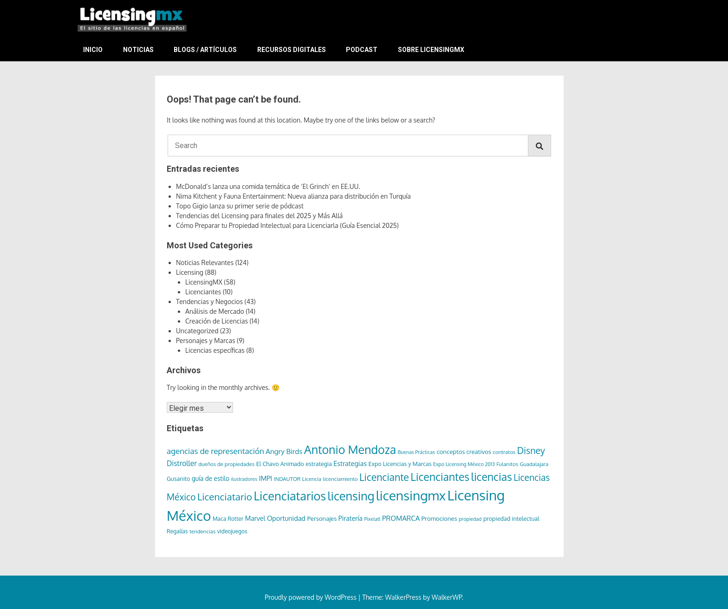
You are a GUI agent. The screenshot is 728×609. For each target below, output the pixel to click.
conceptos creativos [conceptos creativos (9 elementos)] (463, 451)
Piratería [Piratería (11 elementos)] (350, 518)
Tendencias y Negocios (209, 301)
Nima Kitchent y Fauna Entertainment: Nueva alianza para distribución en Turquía (293, 196)
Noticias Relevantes (205, 262)
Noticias (138, 49)
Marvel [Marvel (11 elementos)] (255, 518)
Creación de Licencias (216, 321)
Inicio (93, 49)
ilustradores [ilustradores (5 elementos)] (244, 479)
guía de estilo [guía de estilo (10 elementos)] (210, 478)
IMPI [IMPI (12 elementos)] (266, 478)
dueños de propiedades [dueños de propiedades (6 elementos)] (226, 463)
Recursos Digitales (291, 49)
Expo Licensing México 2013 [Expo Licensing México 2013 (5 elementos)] (464, 464)
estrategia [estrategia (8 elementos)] (319, 463)
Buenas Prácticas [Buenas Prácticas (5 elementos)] (416, 452)
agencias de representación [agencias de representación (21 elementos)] (215, 451)
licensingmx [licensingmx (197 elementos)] (411, 495)
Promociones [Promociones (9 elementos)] (439, 518)
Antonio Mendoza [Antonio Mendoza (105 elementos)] (350, 449)
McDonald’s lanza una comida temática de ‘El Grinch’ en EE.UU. (268, 186)
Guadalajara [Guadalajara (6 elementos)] (534, 463)
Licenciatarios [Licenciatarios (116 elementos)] (290, 495)
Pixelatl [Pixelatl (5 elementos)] (372, 519)
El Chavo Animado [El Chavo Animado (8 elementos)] (280, 463)
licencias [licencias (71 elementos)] (491, 476)
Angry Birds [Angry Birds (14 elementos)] (284, 451)
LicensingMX (203, 282)
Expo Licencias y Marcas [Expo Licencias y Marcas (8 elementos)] (399, 463)
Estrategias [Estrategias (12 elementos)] (350, 463)
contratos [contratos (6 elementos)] (504, 451)
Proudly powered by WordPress (311, 597)
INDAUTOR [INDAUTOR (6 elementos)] (287, 478)
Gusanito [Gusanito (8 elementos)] (178, 478)
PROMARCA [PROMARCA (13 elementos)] (401, 518)
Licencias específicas (215, 350)
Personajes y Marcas (205, 340)
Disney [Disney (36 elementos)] (531, 450)
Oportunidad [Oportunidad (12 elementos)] (286, 518)
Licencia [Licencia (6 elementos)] (311, 478)
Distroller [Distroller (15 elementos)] (182, 463)
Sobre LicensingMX (431, 49)
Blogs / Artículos (205, 49)
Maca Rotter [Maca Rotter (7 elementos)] (228, 518)
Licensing (189, 272)
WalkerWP (447, 597)
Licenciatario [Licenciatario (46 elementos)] (224, 497)
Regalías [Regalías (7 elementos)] (177, 531)
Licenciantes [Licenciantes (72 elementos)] (439, 476)
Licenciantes (203, 292)
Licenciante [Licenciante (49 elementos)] (384, 477)
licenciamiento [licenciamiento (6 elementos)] (340, 478)
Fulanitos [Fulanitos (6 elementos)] (507, 463)
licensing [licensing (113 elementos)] (351, 495)
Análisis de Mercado (214, 311)
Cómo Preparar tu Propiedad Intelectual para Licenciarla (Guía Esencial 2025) (287, 225)
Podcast (361, 49)
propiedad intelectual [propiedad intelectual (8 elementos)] (511, 518)
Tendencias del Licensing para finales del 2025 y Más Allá (259, 216)
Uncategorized (197, 331)
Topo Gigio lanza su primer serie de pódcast (240, 206)
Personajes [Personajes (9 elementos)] (322, 518)
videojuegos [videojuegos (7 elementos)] (232, 531)
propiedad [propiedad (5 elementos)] (470, 519)
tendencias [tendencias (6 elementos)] (202, 531)
